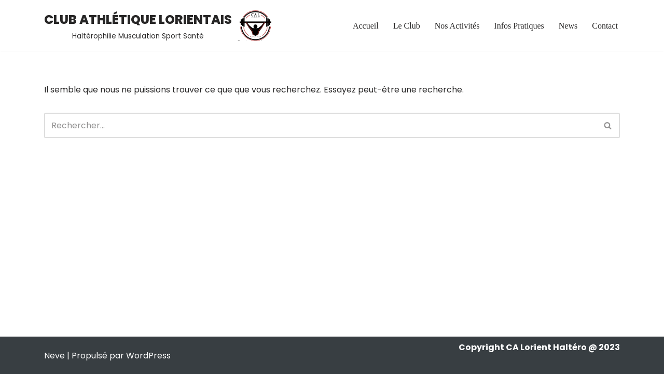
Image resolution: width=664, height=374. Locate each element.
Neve (54, 356)
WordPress (148, 356)
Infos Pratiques (519, 25)
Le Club (406, 25)
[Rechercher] (320, 125)
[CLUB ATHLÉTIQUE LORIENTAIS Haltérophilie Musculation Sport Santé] (159, 25)
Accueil (366, 25)
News (568, 25)
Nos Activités (457, 25)
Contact (605, 25)
